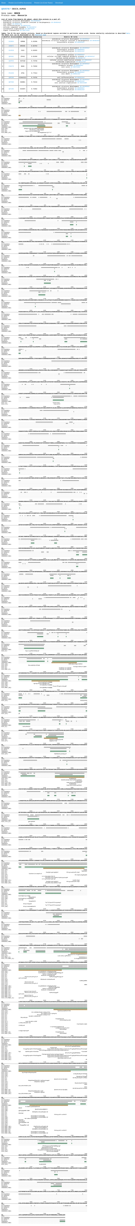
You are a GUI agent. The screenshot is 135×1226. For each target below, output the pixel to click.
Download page (40, 35)
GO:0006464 (86, 60)
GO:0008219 (17, 24)
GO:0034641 (89, 56)
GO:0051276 (81, 62)
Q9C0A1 (11, 56)
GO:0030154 (25, 25)
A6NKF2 (11, 46)
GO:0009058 (79, 42)
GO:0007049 (75, 67)
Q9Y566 (11, 82)
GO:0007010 (30, 29)
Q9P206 (11, 77)
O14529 (11, 50)
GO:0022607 (31, 27)
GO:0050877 (80, 58)
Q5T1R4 (11, 89)
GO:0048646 (56, 22)
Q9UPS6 (11, 61)
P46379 (11, 66)
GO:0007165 (24, 30)
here (128, 33)
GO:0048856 (35, 21)
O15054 (11, 41)
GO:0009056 (78, 65)
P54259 (11, 73)
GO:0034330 (82, 83)
